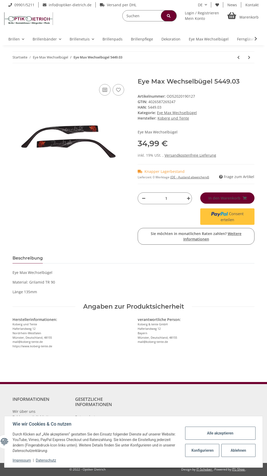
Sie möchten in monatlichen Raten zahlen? (196, 236)
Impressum (22, 460)
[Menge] (166, 198)
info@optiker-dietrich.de (67, 4)
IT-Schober (204, 469)
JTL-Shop (238, 469)
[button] (202, 15)
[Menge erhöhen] (187, 198)
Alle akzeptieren (220, 433)
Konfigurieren (202, 450)
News (232, 4)
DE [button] (200, 4)
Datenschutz (46, 460)
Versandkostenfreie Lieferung (190, 155)
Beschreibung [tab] (28, 258)
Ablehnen (238, 450)
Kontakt (252, 4)
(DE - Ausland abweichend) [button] (189, 177)
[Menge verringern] (143, 198)
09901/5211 (21, 4)
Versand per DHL (118, 4)
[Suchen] (149, 15)
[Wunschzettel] (217, 5)
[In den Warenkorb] (17, 75)
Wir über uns (24, 411)
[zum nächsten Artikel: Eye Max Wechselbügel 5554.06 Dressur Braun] (249, 57)
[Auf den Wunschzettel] (118, 90)
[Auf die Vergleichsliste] (105, 90)
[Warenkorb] (243, 15)
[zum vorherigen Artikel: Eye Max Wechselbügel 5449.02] (238, 57)
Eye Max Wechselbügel (177, 112)
